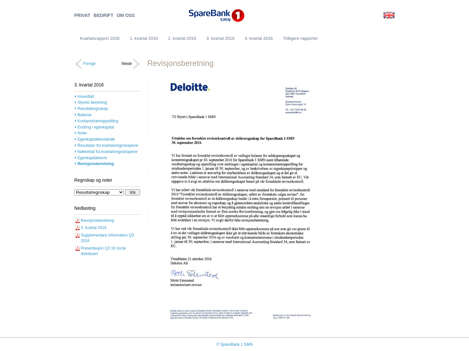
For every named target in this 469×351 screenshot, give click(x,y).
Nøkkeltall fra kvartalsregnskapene (107, 151)
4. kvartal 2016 (259, 38)
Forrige (89, 63)
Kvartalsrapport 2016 (100, 38)
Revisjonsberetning (96, 163)
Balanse (85, 115)
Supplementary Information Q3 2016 (107, 238)
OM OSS (126, 15)
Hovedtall (86, 96)
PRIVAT (82, 15)
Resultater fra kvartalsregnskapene (108, 145)
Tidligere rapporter (300, 38)
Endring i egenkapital (96, 127)
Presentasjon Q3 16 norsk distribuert (103, 251)
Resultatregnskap (93, 108)
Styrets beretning (92, 102)
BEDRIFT (103, 15)
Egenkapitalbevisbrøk (96, 139)
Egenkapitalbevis (92, 158)
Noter (82, 133)
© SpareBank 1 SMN (234, 344)
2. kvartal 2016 (182, 38)
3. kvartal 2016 (220, 38)
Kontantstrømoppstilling (98, 121)
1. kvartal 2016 (144, 38)
